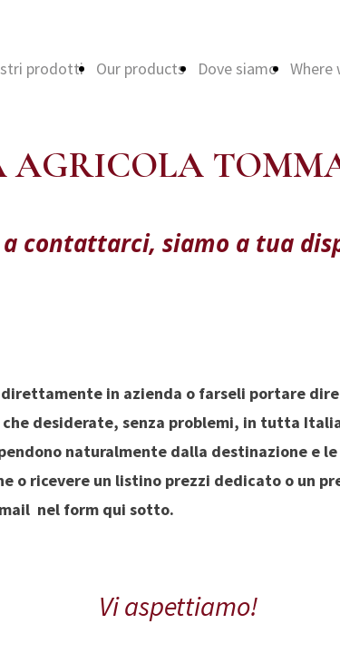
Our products (140, 68)
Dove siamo (237, 68)
